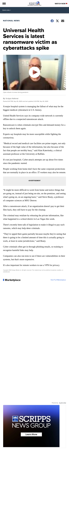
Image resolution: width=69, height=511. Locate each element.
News (5, 508)
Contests (37, 508)
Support (61, 508)
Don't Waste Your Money (49, 508)
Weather (11, 508)
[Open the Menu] (4, 3)
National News (11, 20)
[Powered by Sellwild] (62, 403)
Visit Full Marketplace (58, 280)
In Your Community (27, 508)
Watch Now (61, 3)
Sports (17, 508)
